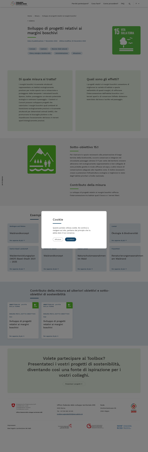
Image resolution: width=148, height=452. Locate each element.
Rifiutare (58, 239)
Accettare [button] (70, 239)
